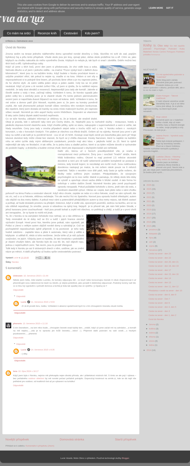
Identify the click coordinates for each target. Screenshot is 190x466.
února (152, 341)
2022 (149, 197)
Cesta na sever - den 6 (159, 303)
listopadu (153, 233)
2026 (149, 185)
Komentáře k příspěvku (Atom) (40, 446)
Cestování (71, 33)
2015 (149, 226)
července (153, 250)
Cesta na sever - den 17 (160, 270)
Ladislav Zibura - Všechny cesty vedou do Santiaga (168, 158)
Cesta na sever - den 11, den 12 (164, 286)
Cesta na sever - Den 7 (159, 299)
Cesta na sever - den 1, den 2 (162, 315)
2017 (149, 218)
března (152, 337)
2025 (149, 189)
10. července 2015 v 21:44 (36, 276)
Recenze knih (47, 33)
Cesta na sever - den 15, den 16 (164, 274)
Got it (169, 8)
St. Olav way (161, 45)
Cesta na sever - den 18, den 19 (164, 266)
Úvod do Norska (156, 319)
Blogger (125, 458)
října (151, 238)
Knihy (147, 45)
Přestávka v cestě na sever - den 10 (165, 290)
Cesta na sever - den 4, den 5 (162, 307)
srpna (152, 246)
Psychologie (160, 49)
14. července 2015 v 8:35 (43, 350)
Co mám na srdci (19, 33)
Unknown (18, 276)
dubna (152, 333)
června (152, 324)
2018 (149, 213)
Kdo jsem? (92, 33)
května (152, 328)
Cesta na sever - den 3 (159, 311)
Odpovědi (20, 296)
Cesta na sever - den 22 (160, 258)
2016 (149, 222)
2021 (149, 201)
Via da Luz (22, 18)
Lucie (23, 302)
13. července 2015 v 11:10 (35, 323)
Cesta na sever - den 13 (160, 282)
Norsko (15, 262)
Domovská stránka (72, 439)
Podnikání (180, 52)
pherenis (17, 323)
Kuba (182, 49)
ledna (152, 345)
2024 (149, 193)
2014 (149, 350)
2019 (149, 209)
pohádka (147, 55)
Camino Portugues (167, 52)
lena (15, 371)
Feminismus (155, 55)
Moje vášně (161, 117)
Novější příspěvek (17, 439)
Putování (173, 49)
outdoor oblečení (36, 378)
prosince (153, 229)
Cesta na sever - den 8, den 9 (162, 294)
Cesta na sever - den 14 (160, 278)
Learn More (156, 8)
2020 (149, 205)
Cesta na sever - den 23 (160, 253)
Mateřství (147, 52)
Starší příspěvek (125, 439)
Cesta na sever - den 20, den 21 (164, 262)
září (151, 242)
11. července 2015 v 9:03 (43, 302)
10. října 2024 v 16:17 (28, 371)
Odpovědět (18, 290)
